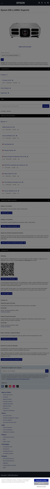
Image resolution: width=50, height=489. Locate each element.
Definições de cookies (41, 486)
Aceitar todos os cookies (41, 480)
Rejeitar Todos (41, 483)
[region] (25, 483)
